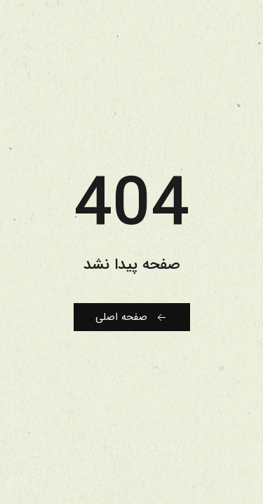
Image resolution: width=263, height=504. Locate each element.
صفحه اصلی (131, 317)
